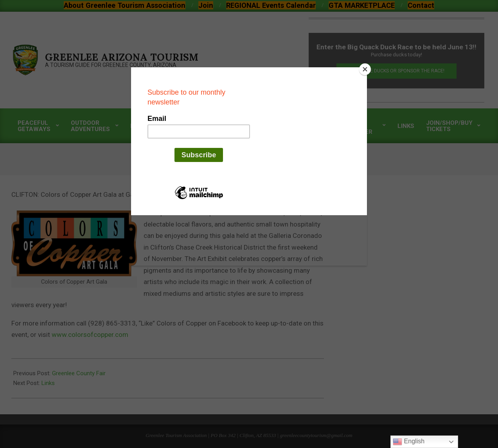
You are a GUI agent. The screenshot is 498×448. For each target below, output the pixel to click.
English (408, 441)
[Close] (365, 69)
